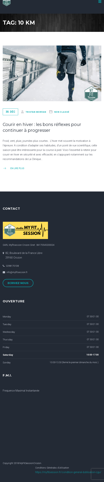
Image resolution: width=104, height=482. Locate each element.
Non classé (61, 112)
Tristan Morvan (36, 112)
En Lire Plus (13, 168)
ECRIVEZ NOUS (18, 283)
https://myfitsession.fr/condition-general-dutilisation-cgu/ (68, 472)
